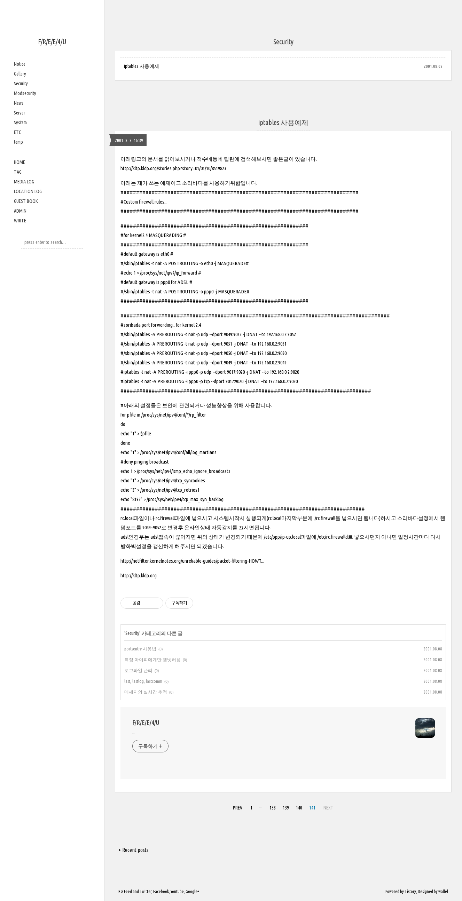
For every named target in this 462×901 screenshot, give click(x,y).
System (20, 122)
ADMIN (20, 211)
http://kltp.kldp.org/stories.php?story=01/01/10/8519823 (173, 168)
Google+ (192, 891)
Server (19, 113)
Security (21, 83)
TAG (18, 172)
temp (18, 142)
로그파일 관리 (138, 670)
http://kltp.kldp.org (138, 575)
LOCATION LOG (28, 191)
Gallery (20, 74)
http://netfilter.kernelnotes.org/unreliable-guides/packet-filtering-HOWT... (192, 561)
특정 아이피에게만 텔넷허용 (152, 659)
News (19, 103)
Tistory (410, 891)
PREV (237, 808)
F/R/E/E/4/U (52, 42)
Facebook (161, 891)
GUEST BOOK (26, 201)
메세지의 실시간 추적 (145, 691)
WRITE (20, 220)
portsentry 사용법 (140, 648)
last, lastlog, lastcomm (143, 681)
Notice (19, 64)
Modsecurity (25, 93)
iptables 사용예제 (141, 66)
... (133, 732)
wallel (443, 891)
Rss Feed (125, 891)
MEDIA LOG (24, 181)
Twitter (145, 891)
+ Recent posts (133, 850)
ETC (17, 132)
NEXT (328, 808)
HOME (19, 162)
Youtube (177, 891)
